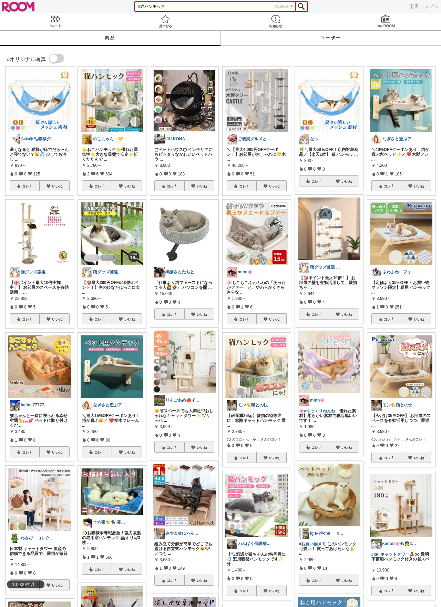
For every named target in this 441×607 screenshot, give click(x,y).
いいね (57, 186)
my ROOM (386, 21)
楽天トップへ (423, 6)
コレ (27, 186)
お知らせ (275, 21)
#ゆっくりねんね (320, 410)
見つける (165, 21)
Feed (55, 21)
